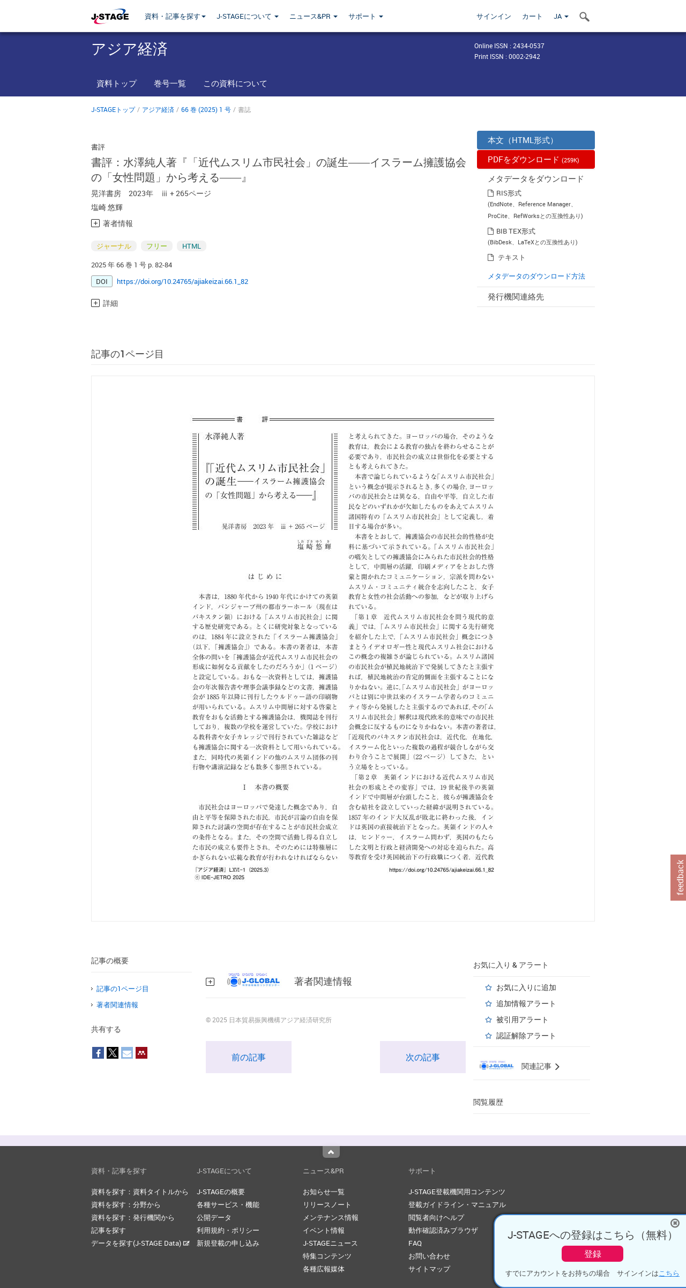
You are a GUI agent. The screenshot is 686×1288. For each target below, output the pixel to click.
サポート (365, 16)
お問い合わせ (429, 1256)
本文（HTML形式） (523, 139)
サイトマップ (429, 1269)
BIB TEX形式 (515, 231)
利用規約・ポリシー (228, 1230)
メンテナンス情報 (331, 1217)
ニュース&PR (313, 16)
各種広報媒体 (324, 1269)
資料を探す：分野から (126, 1204)
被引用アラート (522, 1019)
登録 (592, 1254)
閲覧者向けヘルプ (436, 1217)
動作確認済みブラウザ (443, 1230)
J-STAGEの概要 (221, 1191)
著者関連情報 (117, 1004)
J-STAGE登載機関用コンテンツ (456, 1191)
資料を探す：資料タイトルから (140, 1191)
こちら (669, 1273)
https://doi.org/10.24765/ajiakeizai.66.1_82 (182, 281)
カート (532, 16)
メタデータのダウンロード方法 (536, 276)
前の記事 (249, 1057)
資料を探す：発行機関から (133, 1217)
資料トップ (116, 83)
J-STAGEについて (248, 16)
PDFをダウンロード (533, 159)
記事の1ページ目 (122, 988)
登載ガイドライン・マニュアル (457, 1204)
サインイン (493, 16)
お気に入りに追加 (526, 987)
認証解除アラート (526, 1035)
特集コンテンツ (327, 1256)
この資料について (235, 83)
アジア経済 (158, 109)
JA (561, 16)
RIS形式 (508, 193)
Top (331, 1152)
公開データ (214, 1217)
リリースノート (327, 1204)
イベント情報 (324, 1230)
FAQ (415, 1243)
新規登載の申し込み (228, 1243)
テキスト (512, 257)
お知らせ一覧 (324, 1191)
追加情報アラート (526, 1003)
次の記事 (423, 1057)
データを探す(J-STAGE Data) (140, 1243)
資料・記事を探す (175, 16)
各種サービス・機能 (228, 1204)
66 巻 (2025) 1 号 (206, 109)
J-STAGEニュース (330, 1243)
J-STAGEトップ (113, 109)
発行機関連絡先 (516, 296)
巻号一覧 (170, 83)
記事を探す (108, 1230)
